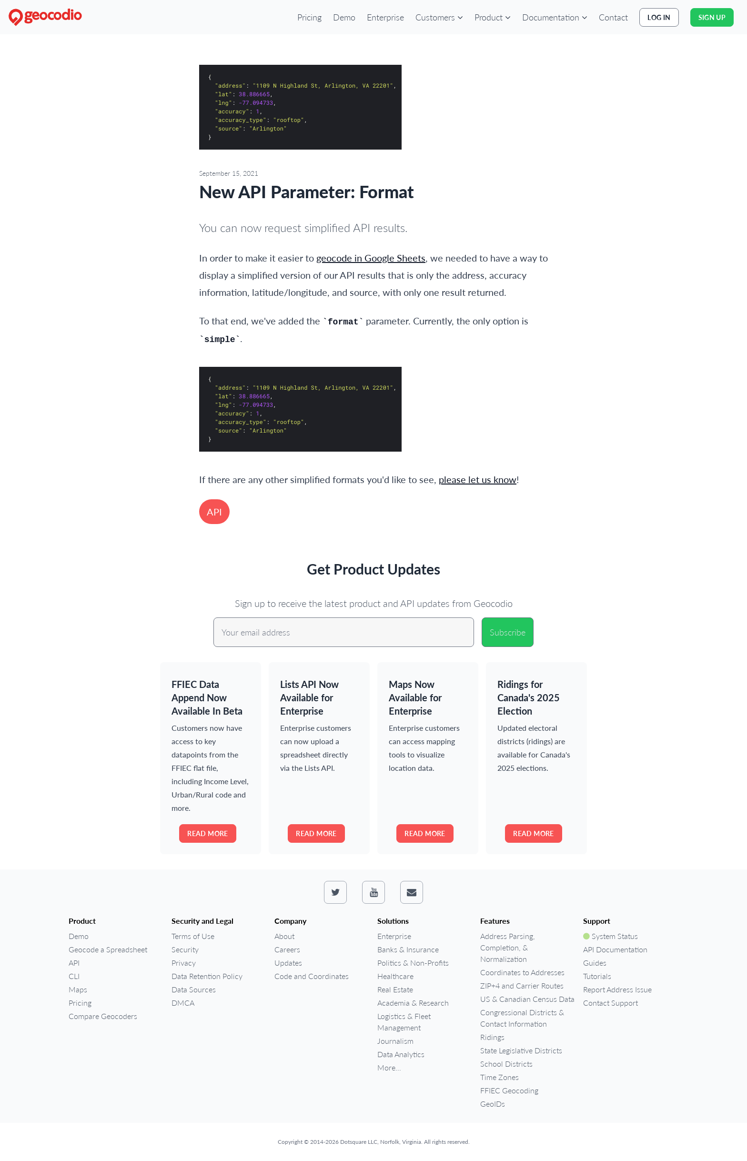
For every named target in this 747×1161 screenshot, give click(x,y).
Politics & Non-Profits (413, 962)
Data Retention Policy (207, 975)
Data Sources (194, 989)
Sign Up (712, 17)
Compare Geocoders (103, 1015)
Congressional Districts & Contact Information (522, 1018)
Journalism (395, 1040)
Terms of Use (193, 935)
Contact (613, 17)
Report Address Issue (617, 989)
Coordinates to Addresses (522, 972)
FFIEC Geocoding (509, 1090)
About (284, 935)
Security (185, 949)
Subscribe (507, 632)
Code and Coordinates (311, 975)
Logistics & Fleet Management (404, 1021)
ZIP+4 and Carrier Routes (522, 985)
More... (389, 1067)
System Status (610, 935)
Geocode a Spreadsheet (108, 949)
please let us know (477, 479)
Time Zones (499, 1076)
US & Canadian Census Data (527, 998)
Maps (78, 989)
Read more (207, 833)
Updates (288, 962)
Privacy (184, 962)
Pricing (309, 17)
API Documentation (615, 949)
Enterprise (385, 17)
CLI (74, 975)
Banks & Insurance (408, 949)
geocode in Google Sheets (370, 257)
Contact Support (610, 1002)
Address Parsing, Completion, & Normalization (507, 947)
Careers (287, 949)
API (214, 511)
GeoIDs (492, 1103)
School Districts (506, 1063)
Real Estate (395, 989)
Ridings (492, 1036)
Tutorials (597, 975)
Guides (594, 962)
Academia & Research (413, 1002)
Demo (344, 17)
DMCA (183, 1002)
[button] (439, 17)
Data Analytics (400, 1054)
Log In (658, 17)
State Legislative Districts (521, 1050)
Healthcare (395, 975)
